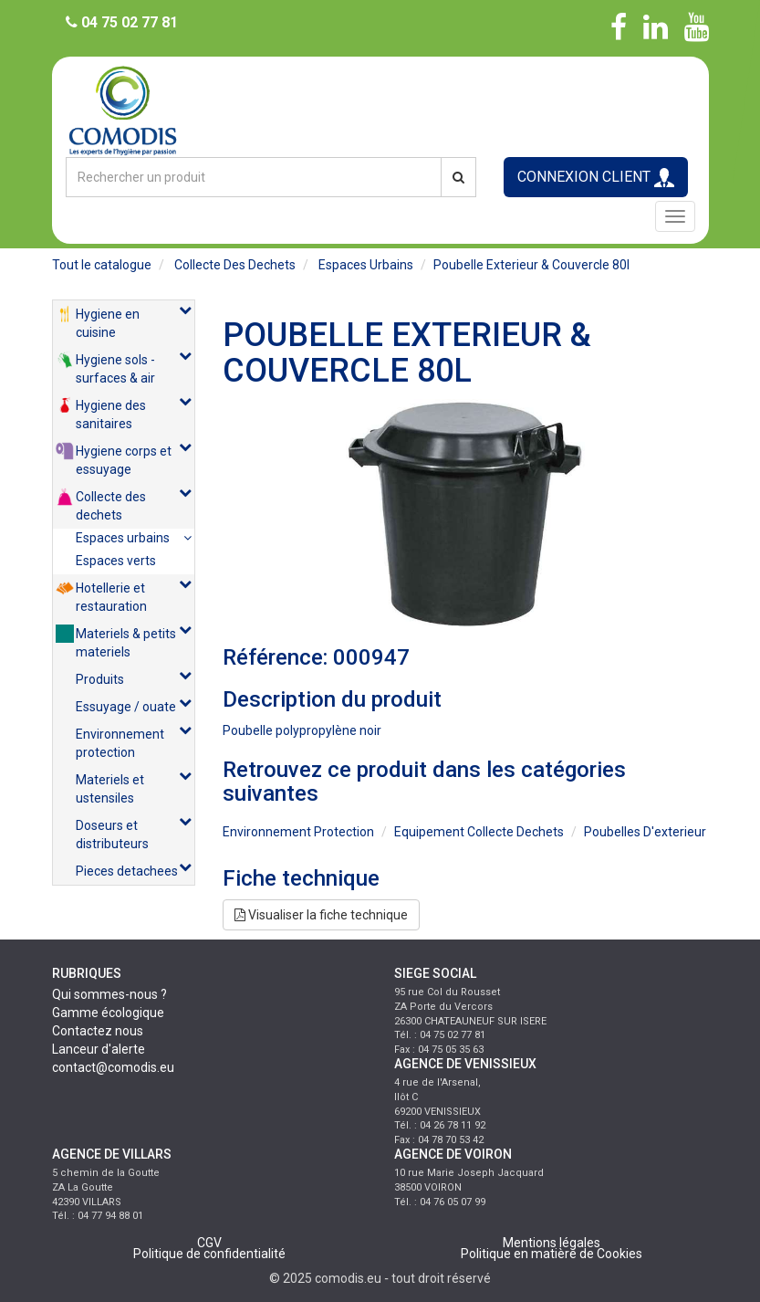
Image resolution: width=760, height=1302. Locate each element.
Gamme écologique (108, 1012)
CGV (209, 1242)
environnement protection (298, 831)
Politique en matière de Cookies (551, 1253)
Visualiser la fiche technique (321, 915)
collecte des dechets (235, 264)
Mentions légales (551, 1242)
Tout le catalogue (101, 264)
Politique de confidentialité (209, 1253)
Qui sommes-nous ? (109, 994)
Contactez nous (97, 1031)
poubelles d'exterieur (645, 831)
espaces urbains (365, 264)
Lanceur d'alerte (98, 1049)
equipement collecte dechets (479, 831)
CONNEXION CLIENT (595, 177)
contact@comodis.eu (113, 1067)
